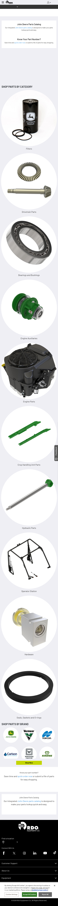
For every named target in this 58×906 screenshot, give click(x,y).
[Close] (54, 885)
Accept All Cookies (29, 894)
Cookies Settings (11, 894)
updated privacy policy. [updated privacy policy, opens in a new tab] (40, 890)
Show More (29, 763)
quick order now (20, 43)
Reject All (45, 894)
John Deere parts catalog (23, 28)
